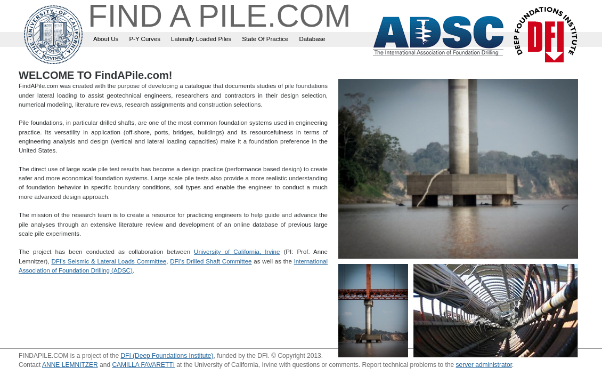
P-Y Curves (144, 39)
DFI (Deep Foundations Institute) (166, 355)
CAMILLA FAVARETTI (143, 365)
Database (312, 39)
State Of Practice (265, 39)
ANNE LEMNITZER (70, 365)
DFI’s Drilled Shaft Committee (210, 261)
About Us (105, 39)
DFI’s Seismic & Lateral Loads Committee (108, 261)
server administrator (484, 365)
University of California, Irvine (237, 252)
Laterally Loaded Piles (201, 39)
